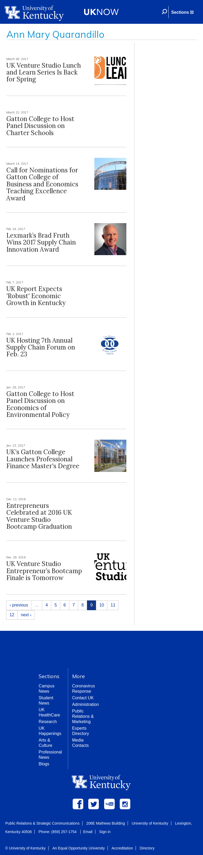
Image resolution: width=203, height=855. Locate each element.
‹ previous (19, 605)
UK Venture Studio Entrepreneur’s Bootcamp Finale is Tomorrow (44, 571)
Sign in (104, 832)
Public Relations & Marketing (83, 716)
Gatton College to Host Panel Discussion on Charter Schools (40, 126)
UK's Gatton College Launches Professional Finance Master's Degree (42, 459)
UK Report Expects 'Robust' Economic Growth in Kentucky (36, 296)
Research (48, 721)
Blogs (44, 764)
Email (88, 832)
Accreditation (122, 848)
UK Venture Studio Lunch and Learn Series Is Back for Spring (43, 72)
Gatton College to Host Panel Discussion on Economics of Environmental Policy (40, 404)
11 (112, 605)
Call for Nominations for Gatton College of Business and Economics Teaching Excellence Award (42, 184)
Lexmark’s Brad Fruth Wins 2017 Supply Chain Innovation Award (41, 242)
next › (26, 615)
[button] (182, 12)
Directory (147, 848)
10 (101, 605)
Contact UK (83, 698)
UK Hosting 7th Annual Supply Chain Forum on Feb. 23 (40, 347)
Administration (85, 704)
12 (12, 615)
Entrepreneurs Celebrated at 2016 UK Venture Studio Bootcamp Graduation (39, 516)
